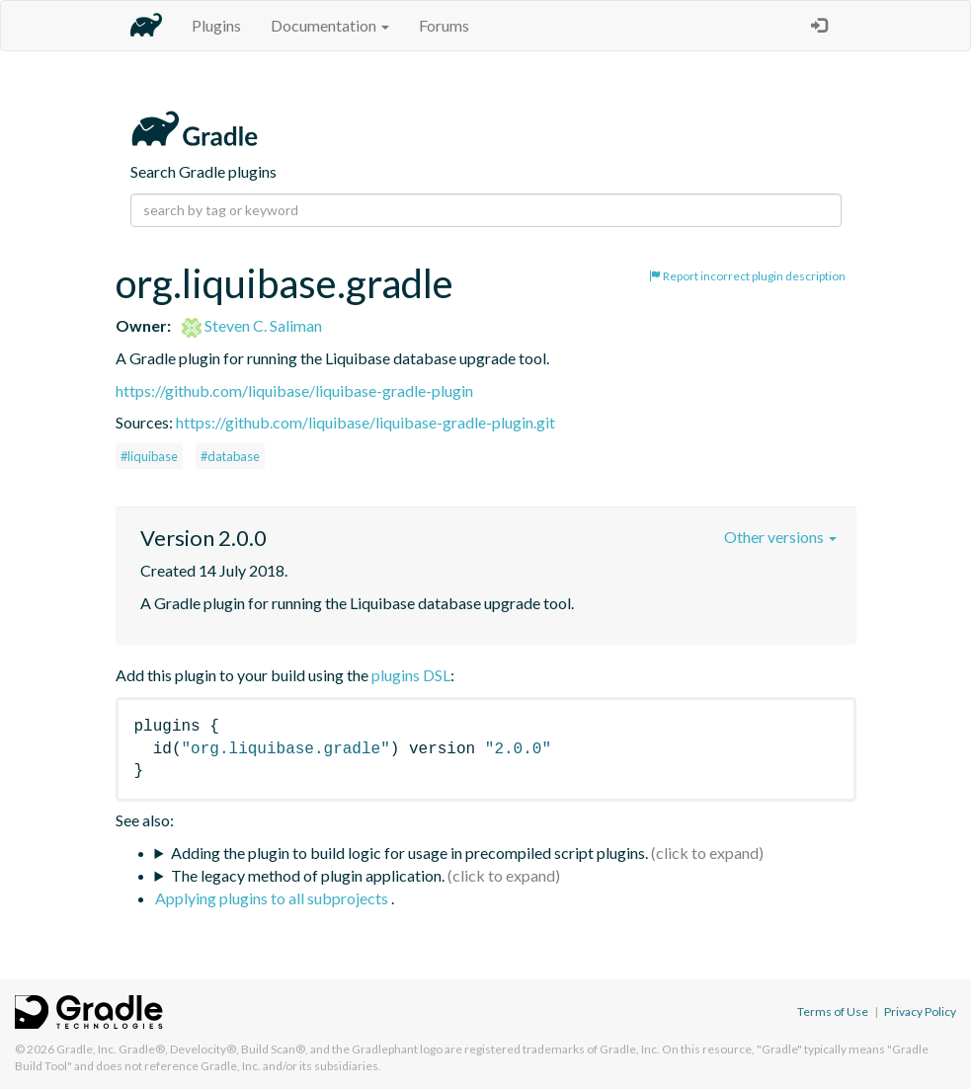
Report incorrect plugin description (747, 276)
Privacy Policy (920, 1011)
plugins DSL (410, 674)
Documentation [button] (330, 25)
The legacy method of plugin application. (308, 875)
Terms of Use (832, 1011)
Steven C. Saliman (252, 325)
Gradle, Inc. (86, 1049)
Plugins (216, 25)
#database (230, 456)
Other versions (780, 536)
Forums (444, 25)
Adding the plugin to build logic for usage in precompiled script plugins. (409, 852)
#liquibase (149, 456)
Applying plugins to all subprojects (273, 898)
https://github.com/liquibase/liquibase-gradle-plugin (294, 390)
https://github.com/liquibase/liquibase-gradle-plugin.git (365, 422)
